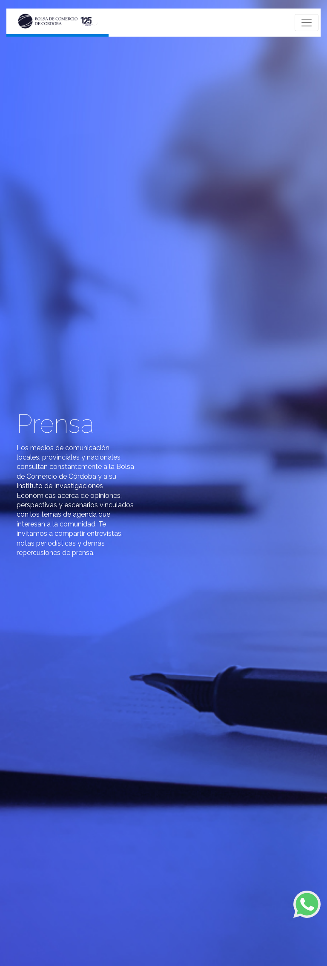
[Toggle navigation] (306, 22)
